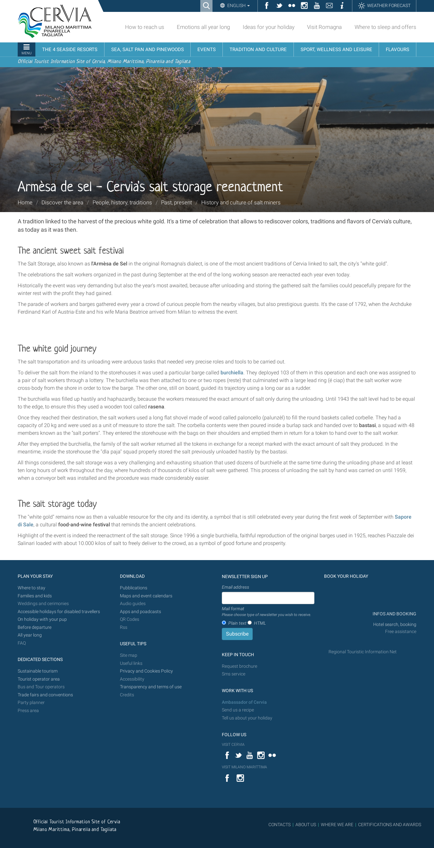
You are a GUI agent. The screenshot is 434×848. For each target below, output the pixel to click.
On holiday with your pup (42, 619)
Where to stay (31, 588)
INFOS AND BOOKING (394, 614)
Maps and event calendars (146, 596)
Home (25, 202)
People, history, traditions (122, 202)
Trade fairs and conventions (45, 695)
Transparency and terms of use (151, 687)
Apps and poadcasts (140, 611)
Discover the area (62, 202)
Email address (235, 587)
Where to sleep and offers (385, 27)
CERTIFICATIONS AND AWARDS (389, 824)
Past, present (176, 202)
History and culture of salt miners (241, 202)
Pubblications (133, 588)
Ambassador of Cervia (244, 702)
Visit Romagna (324, 27)
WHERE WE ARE (337, 824)
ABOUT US (305, 824)
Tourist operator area (39, 679)
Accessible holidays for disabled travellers (59, 611)
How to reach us (144, 27)
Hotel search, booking (394, 624)
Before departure (34, 627)
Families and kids (35, 596)
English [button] (238, 5)
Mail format (266, 612)
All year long (30, 635)
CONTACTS (279, 824)
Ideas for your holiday (268, 27)
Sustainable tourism (38, 671)
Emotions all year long (203, 27)
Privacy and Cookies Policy (146, 671)
